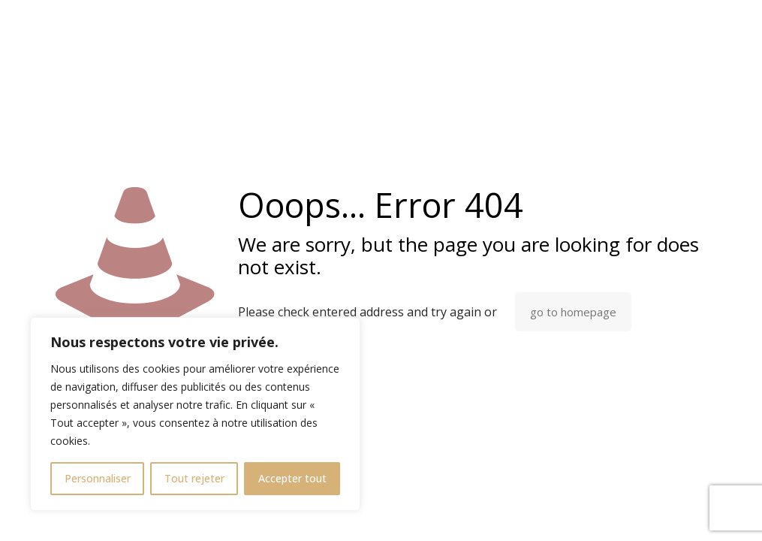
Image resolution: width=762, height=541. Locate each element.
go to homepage (573, 311)
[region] (195, 414)
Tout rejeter (194, 478)
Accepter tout (292, 478)
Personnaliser (98, 478)
